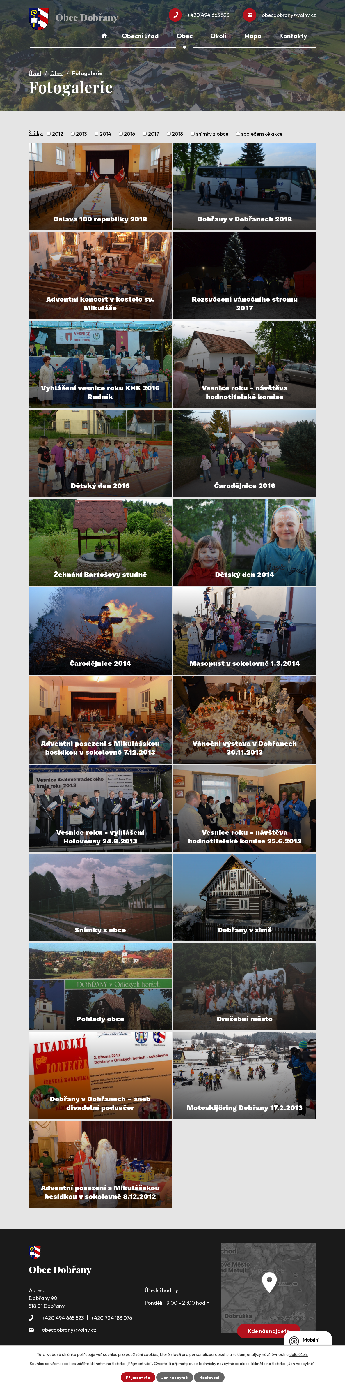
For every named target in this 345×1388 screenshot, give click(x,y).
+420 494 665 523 (63, 1316)
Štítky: (36, 131)
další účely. (298, 1354)
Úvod (35, 71)
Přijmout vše (137, 1377)
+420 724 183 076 (111, 1316)
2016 (129, 132)
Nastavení (210, 1377)
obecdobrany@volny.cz (69, 1328)
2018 (177, 132)
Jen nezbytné (174, 1377)
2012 (57, 132)
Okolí (218, 36)
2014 (105, 132)
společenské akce (261, 132)
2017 (153, 132)
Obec (56, 71)
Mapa (253, 36)
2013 (81, 132)
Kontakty (293, 36)
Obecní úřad (140, 36)
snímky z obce (212, 132)
